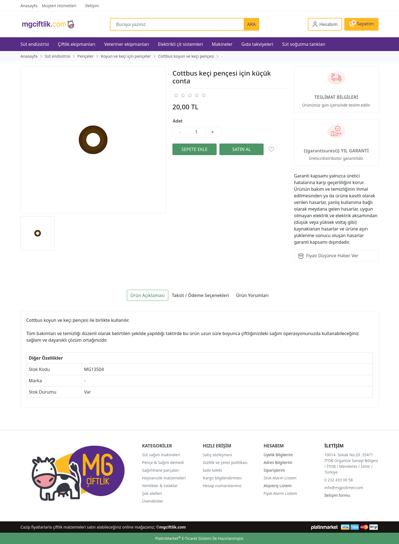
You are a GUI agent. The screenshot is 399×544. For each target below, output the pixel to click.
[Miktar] (196, 132)
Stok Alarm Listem (280, 478)
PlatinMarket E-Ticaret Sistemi (183, 538)
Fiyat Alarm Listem (280, 493)
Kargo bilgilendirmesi (222, 478)
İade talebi (212, 470)
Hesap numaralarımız (222, 485)
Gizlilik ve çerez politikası (225, 462)
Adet (178, 121)
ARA (251, 24)
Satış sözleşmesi (217, 454)
